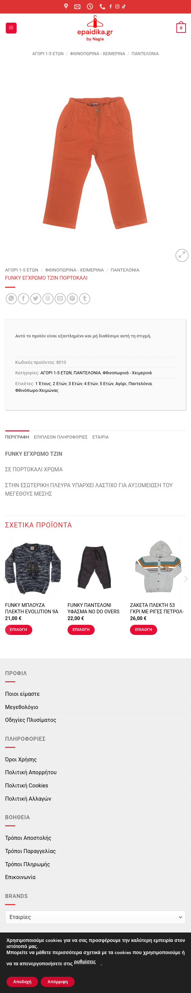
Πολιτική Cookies (26, 785)
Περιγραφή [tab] (17, 437)
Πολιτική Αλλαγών (28, 799)
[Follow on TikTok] (124, 6)
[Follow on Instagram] (117, 6)
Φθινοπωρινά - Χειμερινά (97, 53)
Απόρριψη (57, 982)
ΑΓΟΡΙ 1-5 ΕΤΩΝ (47, 53)
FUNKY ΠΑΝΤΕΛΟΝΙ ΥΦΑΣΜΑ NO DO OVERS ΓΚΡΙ (93, 611)
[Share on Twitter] (35, 298)
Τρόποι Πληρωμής (27, 864)
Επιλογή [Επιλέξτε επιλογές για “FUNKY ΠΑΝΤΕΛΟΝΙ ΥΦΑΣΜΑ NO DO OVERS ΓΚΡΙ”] (81, 629)
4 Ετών (91, 383)
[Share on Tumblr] (84, 298)
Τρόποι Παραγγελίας (30, 851)
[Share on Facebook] (23, 298)
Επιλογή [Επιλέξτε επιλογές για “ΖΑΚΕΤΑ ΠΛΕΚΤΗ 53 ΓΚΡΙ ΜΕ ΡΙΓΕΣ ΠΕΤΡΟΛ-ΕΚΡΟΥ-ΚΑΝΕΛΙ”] (143, 629)
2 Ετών (59, 383)
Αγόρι (121, 383)
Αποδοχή (22, 982)
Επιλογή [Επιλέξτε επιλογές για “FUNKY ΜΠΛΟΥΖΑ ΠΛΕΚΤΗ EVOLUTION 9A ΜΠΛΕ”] (18, 629)
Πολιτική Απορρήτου (31, 772)
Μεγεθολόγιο (21, 707)
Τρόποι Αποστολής (28, 838)
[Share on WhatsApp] (11, 298)
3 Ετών (75, 383)
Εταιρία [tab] (101, 437)
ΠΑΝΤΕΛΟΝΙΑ (145, 53)
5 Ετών (106, 383)
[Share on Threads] (48, 298)
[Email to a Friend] (60, 298)
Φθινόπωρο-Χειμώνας (36, 390)
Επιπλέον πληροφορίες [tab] (61, 437)
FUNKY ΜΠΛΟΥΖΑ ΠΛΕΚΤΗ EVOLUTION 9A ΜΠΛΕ (31, 611)
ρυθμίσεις (85, 962)
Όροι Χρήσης (21, 759)
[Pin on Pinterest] (72, 298)
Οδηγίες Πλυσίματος (30, 720)
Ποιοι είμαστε (22, 694)
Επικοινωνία (20, 877)
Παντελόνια (140, 383)
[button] (11, 28)
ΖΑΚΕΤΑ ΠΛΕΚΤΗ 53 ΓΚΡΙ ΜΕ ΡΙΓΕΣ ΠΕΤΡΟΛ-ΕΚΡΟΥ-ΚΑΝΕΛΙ (157, 611)
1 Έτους (43, 383)
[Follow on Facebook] (111, 6)
